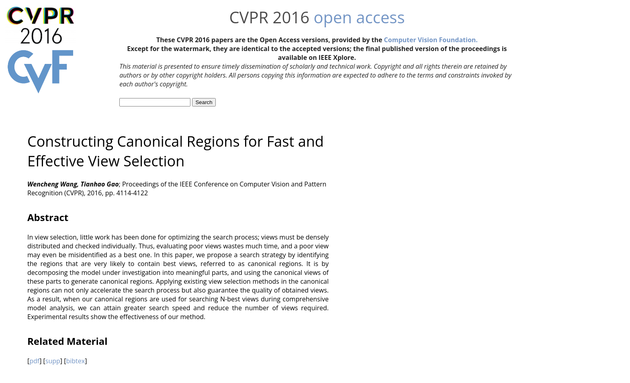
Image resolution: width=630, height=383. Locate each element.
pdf (34, 360)
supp (52, 360)
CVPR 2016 (269, 17)
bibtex (75, 360)
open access (359, 17)
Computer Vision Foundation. (431, 39)
